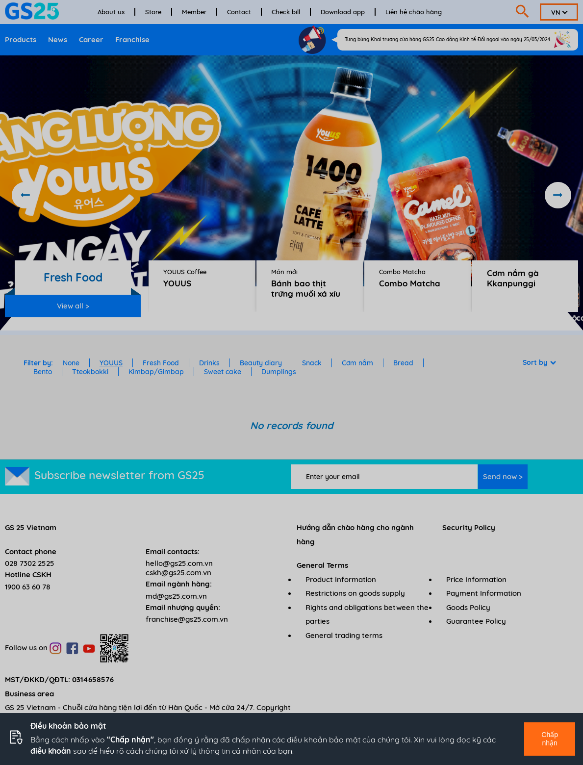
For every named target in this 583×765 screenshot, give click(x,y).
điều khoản (50, 751)
